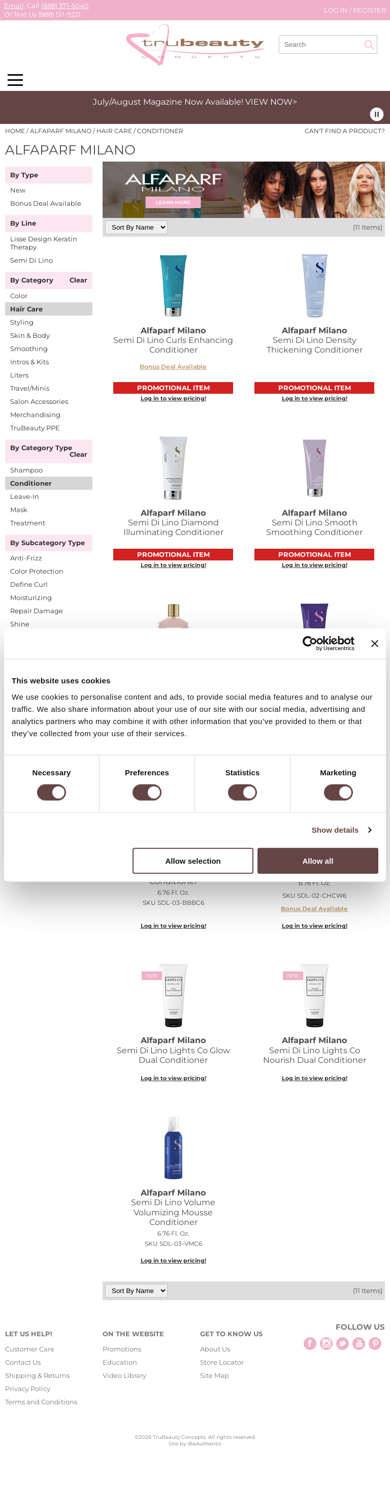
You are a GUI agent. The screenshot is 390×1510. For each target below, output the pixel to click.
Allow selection (193, 860)
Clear (78, 280)
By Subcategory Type (47, 543)
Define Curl (29, 584)
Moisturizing (31, 597)
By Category (31, 280)
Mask (18, 510)
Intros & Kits (29, 362)
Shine (19, 624)
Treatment (27, 523)
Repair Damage (36, 611)
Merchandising (35, 415)
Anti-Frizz (26, 558)
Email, (14, 6)
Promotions (122, 1349)
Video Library (124, 1375)
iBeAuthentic (204, 1443)
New (17, 190)
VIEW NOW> (271, 102)
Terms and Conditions (41, 1402)
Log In (336, 10)
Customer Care (29, 1349)
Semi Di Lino (31, 260)
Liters (19, 375)
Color (18, 296)
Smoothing (29, 348)
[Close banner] (374, 643)
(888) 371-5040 (65, 6)
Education (120, 1362)
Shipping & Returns (37, 1375)
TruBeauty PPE (35, 428)
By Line (23, 223)
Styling (22, 322)
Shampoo (26, 470)
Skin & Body (30, 335)
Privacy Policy (27, 1389)
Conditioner (31, 483)
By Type (24, 175)
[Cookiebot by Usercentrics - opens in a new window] (310, 643)
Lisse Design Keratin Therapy (43, 243)
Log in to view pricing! (173, 398)
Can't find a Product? (345, 131)
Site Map (214, 1375)
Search (369, 45)
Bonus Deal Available (45, 203)
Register (369, 10)
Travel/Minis (29, 388)
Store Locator (222, 1362)
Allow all (317, 860)
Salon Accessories (39, 401)
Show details (335, 830)
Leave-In (24, 496)
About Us (215, 1349)
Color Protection (36, 571)
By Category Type (41, 448)
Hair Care (26, 309)
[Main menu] (15, 80)
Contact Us (23, 1362)
